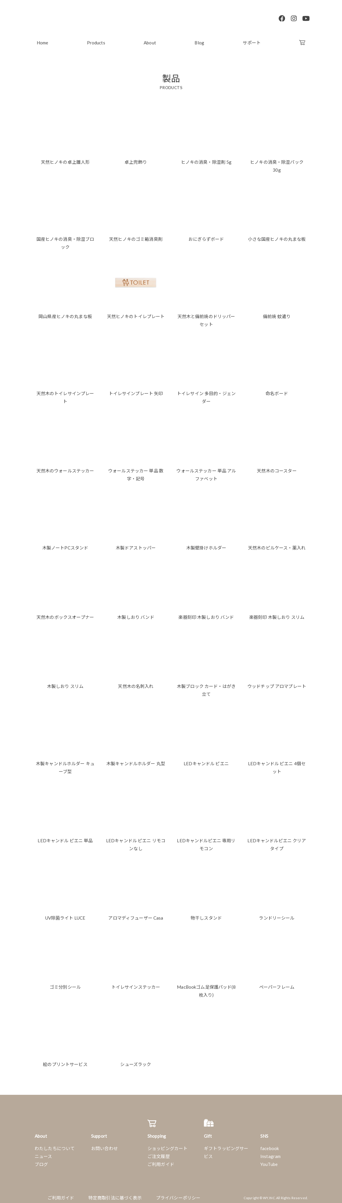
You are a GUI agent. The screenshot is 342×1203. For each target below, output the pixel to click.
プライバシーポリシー (178, 1194)
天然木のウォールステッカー (65, 467)
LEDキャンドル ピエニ (206, 760)
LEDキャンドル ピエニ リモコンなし (135, 841)
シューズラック (135, 1061)
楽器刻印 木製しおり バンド (206, 613)
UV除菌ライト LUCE (65, 914)
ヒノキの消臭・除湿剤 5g (206, 158)
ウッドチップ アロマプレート (276, 683)
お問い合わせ (104, 1145)
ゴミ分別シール (65, 983)
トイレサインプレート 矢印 (136, 390)
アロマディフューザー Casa (135, 914)
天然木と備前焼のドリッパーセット (206, 317)
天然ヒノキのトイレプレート (136, 313)
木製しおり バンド (135, 613)
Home (42, 39)
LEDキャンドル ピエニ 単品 (65, 837)
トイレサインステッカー (135, 983)
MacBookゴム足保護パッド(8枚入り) (206, 987)
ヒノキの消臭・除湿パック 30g (277, 162)
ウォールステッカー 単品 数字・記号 (135, 471)
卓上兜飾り (136, 158)
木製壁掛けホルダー (206, 544)
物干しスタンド (206, 914)
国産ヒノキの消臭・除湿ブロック (65, 239)
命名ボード (277, 390)
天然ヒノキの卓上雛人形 (65, 158)
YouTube (269, 1161)
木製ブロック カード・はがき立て (206, 687)
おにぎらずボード (206, 235)
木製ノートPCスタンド (65, 544)
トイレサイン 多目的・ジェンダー (206, 394)
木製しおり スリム (65, 683)
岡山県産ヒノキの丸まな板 (65, 313)
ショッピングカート (167, 1145)
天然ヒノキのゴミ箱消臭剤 (135, 235)
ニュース (43, 1153)
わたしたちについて (55, 1145)
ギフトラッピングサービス (226, 1149)
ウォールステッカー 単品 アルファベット (206, 471)
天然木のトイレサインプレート (65, 394)
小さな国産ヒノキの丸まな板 (277, 235)
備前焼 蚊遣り (277, 313)
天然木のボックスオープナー (65, 613)
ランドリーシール (276, 914)
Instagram (270, 1153)
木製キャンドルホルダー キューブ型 (65, 764)
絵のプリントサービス (65, 1061)
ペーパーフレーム (276, 983)
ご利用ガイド (160, 1161)
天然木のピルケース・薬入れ (277, 544)
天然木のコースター (276, 467)
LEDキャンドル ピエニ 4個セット (277, 764)
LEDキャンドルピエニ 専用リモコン (206, 841)
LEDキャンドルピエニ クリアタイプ (276, 841)
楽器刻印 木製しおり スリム (276, 613)
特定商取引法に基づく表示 (115, 1194)
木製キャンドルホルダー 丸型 (135, 760)
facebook (269, 1145)
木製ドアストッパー (136, 544)
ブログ (41, 1161)
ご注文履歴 (158, 1153)
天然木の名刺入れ (135, 683)
